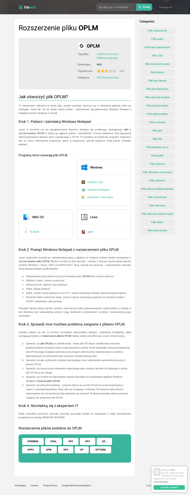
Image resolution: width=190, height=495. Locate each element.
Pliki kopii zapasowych (157, 47)
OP (81, 449)
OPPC (30, 449)
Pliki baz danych (157, 80)
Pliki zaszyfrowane (157, 105)
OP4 (65, 449)
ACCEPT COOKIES (169, 487)
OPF (70, 441)
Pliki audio (157, 39)
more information (161, 481)
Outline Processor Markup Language (107, 55)
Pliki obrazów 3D (157, 30)
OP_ (104, 441)
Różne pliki (157, 155)
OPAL (53, 441)
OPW (49, 449)
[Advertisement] (48, 63)
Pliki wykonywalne (157, 114)
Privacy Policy (50, 485)
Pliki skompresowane (157, 64)
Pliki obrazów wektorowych (157, 213)
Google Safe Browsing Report (76, 485)
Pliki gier (157, 130)
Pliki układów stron (157, 147)
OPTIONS (100, 449)
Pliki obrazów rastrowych (157, 172)
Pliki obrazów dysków (157, 97)
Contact (34, 485)
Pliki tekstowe (157, 205)
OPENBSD (32, 441)
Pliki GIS (157, 139)
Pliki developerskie (108, 77)
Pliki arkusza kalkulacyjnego (157, 189)
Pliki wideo (157, 222)
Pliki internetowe (157, 230)
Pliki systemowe (157, 197)
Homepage (20, 485)
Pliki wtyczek (157, 164)
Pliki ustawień (157, 180)
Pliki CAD (157, 55)
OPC (87, 441)
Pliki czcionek (157, 122)
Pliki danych (157, 72)
